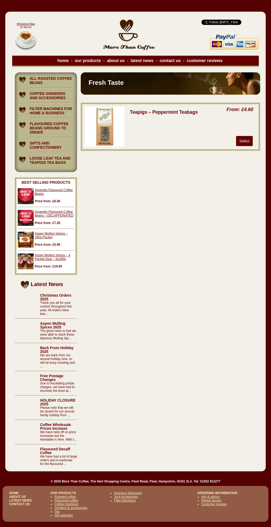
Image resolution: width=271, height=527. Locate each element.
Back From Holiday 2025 (57, 350)
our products (88, 60)
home (63, 60)
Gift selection (64, 515)
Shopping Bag (26, 23)
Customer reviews (214, 504)
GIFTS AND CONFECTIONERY (46, 145)
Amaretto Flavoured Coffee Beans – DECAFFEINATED (54, 213)
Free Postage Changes (51, 378)
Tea (57, 511)
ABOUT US (17, 497)
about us (116, 60)
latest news (142, 60)
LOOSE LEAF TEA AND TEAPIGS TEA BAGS (50, 160)
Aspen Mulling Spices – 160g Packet (51, 235)
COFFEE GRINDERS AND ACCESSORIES (48, 95)
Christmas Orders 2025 (55, 297)
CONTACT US (19, 504)
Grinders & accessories (71, 508)
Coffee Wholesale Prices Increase (55, 427)
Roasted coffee (65, 497)
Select (244, 141)
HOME (14, 493)
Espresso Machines (128, 493)
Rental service (211, 500)
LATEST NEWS (20, 500)
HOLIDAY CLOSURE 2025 (57, 402)
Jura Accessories (126, 497)
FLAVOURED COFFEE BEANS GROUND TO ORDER (49, 128)
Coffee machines (66, 504)
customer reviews (205, 60)
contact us (170, 60)
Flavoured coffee (66, 500)
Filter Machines (125, 500)
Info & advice (210, 497)
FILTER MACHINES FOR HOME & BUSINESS (51, 111)
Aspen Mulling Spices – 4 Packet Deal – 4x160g (52, 257)
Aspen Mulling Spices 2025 (52, 325)
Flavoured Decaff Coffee (55, 451)
